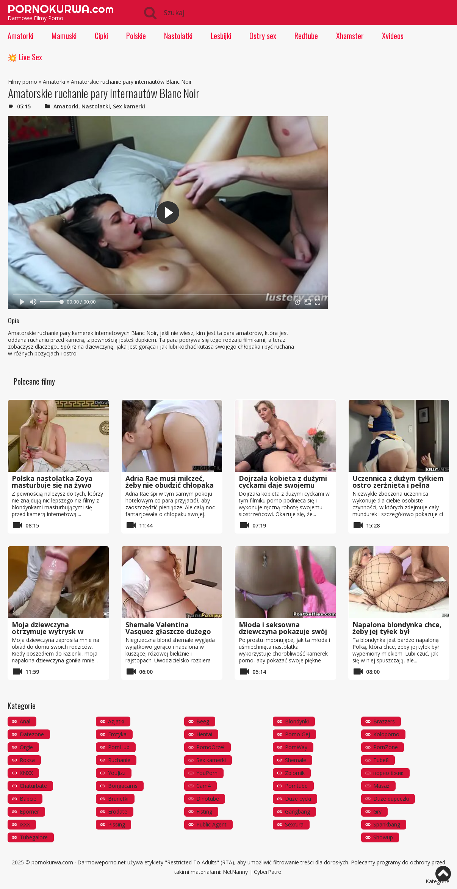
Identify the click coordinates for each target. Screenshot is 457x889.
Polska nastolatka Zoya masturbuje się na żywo (52, 482)
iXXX (25, 824)
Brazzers (384, 721)
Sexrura (294, 824)
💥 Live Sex (25, 57)
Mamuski (64, 35)
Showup (383, 837)
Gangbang (297, 811)
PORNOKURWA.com (61, 8)
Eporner (29, 811)
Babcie (28, 798)
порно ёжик (388, 772)
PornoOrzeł (210, 747)
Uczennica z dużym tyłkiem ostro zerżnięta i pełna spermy (398, 485)
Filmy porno (22, 81)
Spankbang (386, 824)
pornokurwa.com (52, 862)
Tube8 (381, 760)
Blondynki (297, 721)
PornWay (296, 747)
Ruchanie (119, 760)
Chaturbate (33, 785)
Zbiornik (295, 772)
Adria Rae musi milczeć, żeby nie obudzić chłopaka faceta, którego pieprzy (169, 485)
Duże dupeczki (391, 798)
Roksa (27, 760)
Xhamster (350, 35)
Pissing (116, 824)
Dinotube (207, 798)
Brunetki (118, 798)
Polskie (136, 35)
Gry (377, 811)
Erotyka (117, 734)
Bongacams (123, 785)
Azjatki (116, 721)
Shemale (295, 760)
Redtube (306, 35)
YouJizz (116, 772)
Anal (25, 721)
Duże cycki (298, 798)
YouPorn (207, 772)
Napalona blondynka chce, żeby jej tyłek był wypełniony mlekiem (396, 631)
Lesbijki (221, 35)
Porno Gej (297, 734)
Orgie (26, 747)
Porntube (296, 785)
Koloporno (386, 734)
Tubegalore (34, 837)
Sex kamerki (129, 106)
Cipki (101, 35)
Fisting (204, 811)
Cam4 (203, 785)
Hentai (204, 734)
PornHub (119, 747)
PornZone (385, 747)
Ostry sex (262, 35)
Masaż (381, 785)
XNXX (26, 772)
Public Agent (211, 824)
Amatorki (20, 35)
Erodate (117, 811)
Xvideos (393, 35)
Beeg (202, 721)
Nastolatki (178, 35)
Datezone (32, 734)
